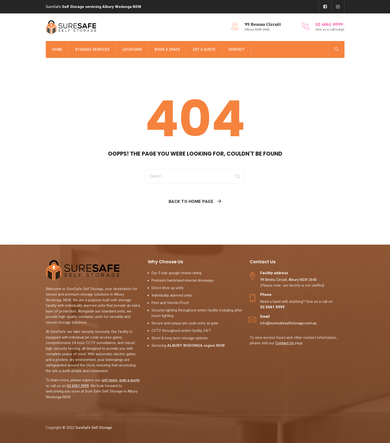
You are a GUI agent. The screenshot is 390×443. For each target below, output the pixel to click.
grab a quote (129, 380)
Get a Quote (204, 49)
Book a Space (167, 49)
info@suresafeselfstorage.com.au (288, 323)
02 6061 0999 (78, 386)
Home (57, 49)
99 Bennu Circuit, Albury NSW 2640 (288, 279)
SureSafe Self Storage (94, 427)
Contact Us (284, 343)
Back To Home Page (191, 201)
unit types (109, 380)
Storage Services (92, 49)
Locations (132, 49)
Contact (236, 49)
